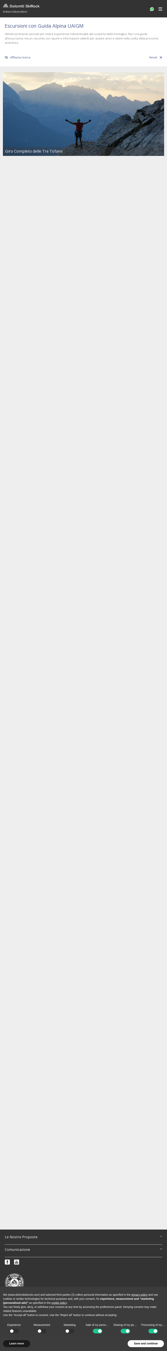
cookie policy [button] (59, 1302)
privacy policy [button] (139, 1294)
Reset (155, 57)
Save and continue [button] (146, 1343)
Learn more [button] (16, 1343)
